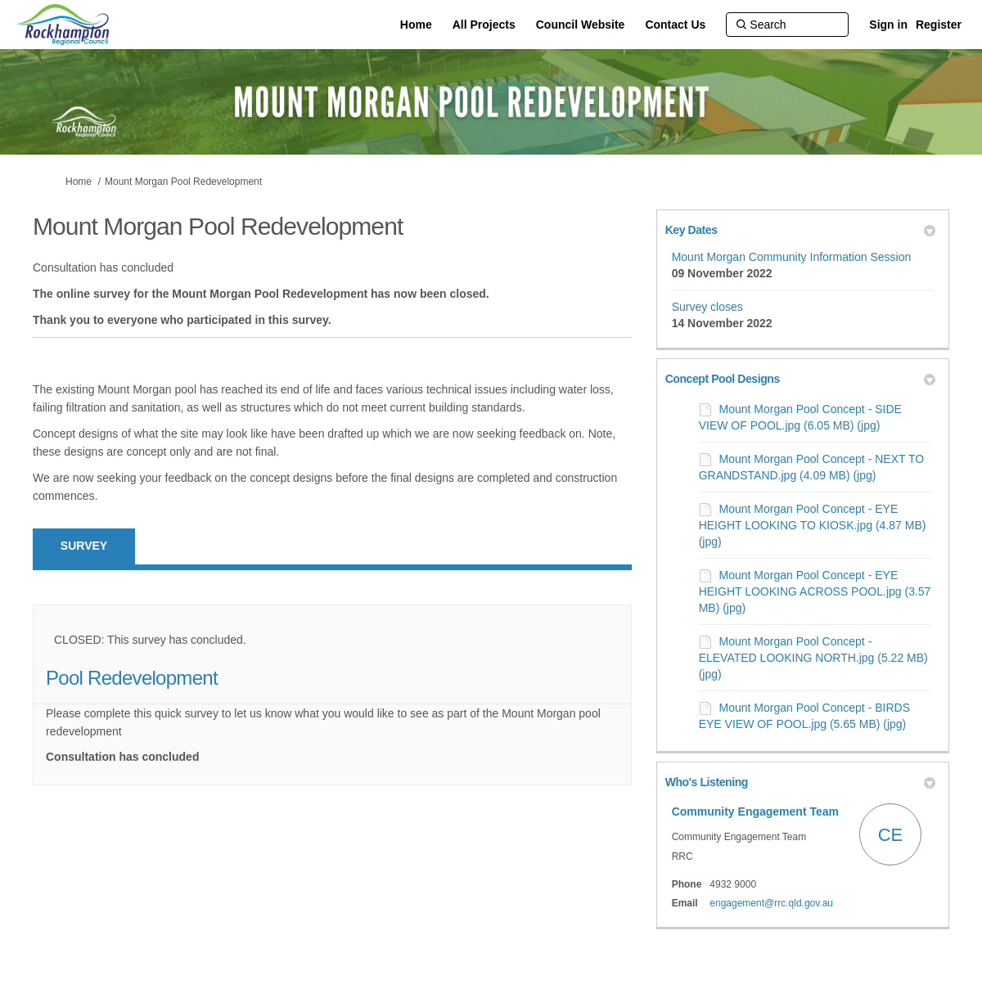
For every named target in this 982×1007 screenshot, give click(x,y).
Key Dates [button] (800, 229)
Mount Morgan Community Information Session (792, 256)
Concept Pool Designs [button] (800, 378)
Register (939, 24)
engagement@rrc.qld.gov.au (771, 903)
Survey (84, 545)
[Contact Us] (675, 24)
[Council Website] (580, 24)
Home (78, 181)
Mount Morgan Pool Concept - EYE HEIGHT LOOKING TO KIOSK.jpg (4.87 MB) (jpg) (812, 525)
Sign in (888, 24)
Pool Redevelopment (132, 678)
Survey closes (707, 306)
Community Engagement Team (755, 811)
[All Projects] (484, 24)
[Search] (787, 24)
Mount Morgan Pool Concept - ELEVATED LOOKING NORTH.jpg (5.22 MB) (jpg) (813, 658)
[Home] (416, 24)
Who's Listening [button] (800, 782)
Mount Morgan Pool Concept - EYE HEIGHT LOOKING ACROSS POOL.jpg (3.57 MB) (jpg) (815, 591)
